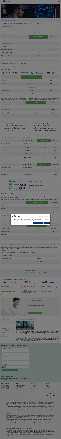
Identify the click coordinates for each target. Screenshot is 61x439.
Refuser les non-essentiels (38, 223)
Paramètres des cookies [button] (28, 223)
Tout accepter (46, 223)
